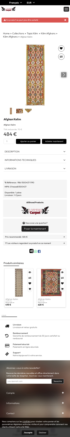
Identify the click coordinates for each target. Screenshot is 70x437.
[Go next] (63, 74)
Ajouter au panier (28, 141)
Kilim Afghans (48, 33)
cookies (26, 421)
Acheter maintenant (54, 141)
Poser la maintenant (35, 228)
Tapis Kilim (32, 33)
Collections (18, 33)
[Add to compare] (61, 57)
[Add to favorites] (61, 48)
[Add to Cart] (30, 289)
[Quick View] (30, 272)
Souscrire (58, 381)
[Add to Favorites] (30, 283)
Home (6, 33)
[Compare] (30, 278)
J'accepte (28, 432)
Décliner (42, 432)
